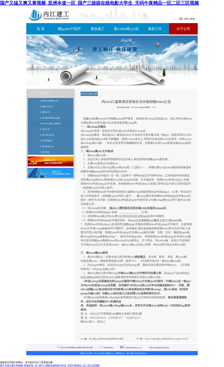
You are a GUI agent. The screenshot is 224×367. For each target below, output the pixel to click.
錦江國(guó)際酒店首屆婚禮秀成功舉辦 (106, 339)
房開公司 (45, 112)
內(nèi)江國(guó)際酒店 (51, 123)
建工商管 (45, 152)
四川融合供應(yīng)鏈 (51, 118)
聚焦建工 (98, 29)
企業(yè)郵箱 (189, 19)
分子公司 (183, 29)
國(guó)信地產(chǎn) (50, 101)
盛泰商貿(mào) (48, 146)
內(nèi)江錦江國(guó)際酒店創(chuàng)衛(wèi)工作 (166, 339)
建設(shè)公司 (47, 106)
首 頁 (40, 29)
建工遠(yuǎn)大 (48, 135)
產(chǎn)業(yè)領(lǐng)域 (126, 31)
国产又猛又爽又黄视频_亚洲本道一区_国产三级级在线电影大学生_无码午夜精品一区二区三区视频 (99, 3)
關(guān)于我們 (69, 29)
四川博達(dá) (47, 141)
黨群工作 (155, 29)
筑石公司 (45, 129)
